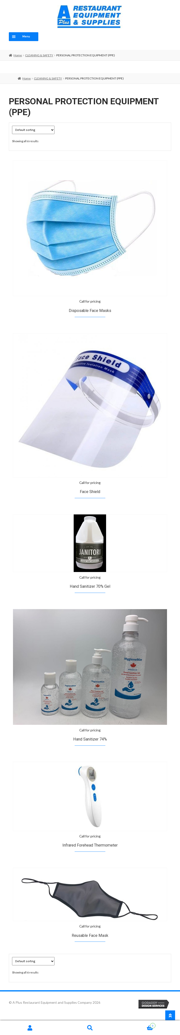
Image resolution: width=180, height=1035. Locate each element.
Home (18, 55)
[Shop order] (33, 130)
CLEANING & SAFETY (39, 55)
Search (90, 1028)
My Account (30, 1028)
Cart (138, 1025)
